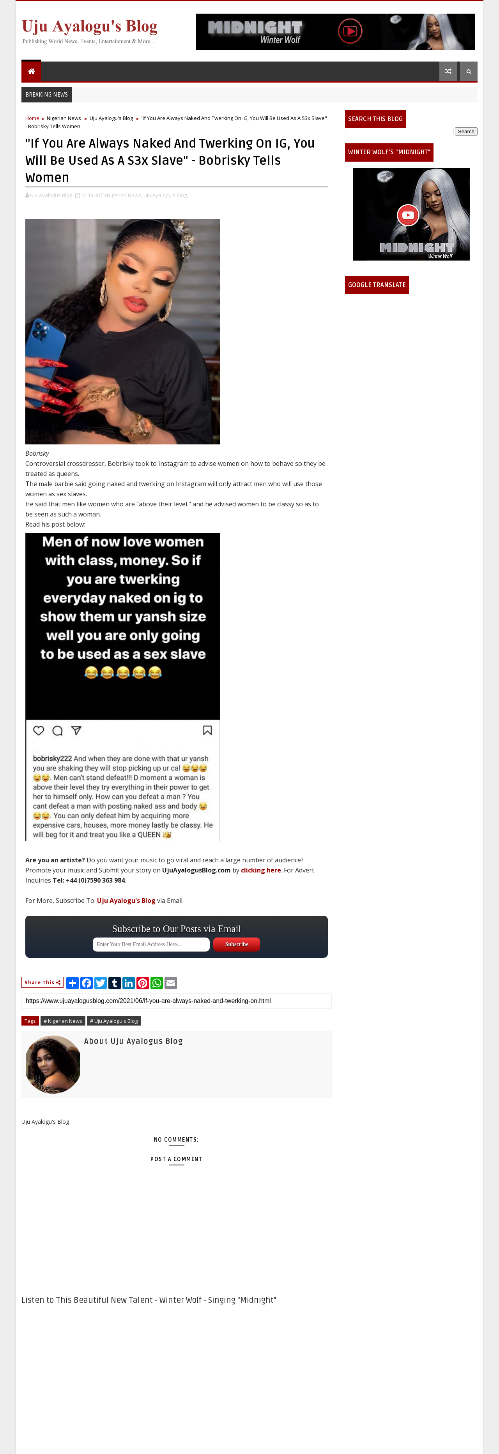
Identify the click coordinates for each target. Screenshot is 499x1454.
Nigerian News (64, 118)
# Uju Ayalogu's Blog (114, 1020)
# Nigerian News (63, 1020)
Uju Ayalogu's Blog (111, 118)
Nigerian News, (124, 195)
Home (32, 118)
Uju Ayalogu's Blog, (165, 195)
